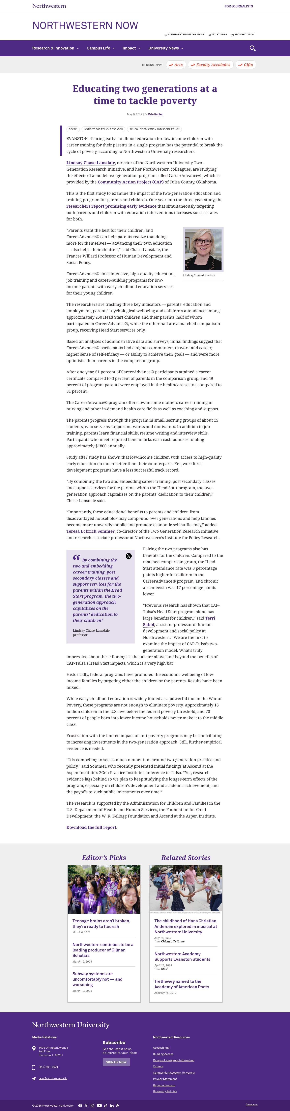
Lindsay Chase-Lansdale (90, 162)
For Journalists (239, 6)
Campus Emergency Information (173, 1060)
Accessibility (161, 1047)
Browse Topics (244, 35)
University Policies (165, 1091)
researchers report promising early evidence (111, 206)
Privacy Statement (165, 1079)
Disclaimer (252, 1105)
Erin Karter (155, 114)
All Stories (219, 35)
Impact (131, 48)
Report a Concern (164, 1085)
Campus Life (101, 48)
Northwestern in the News (186, 35)
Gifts (248, 64)
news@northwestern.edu (53, 1078)
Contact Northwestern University (174, 1072)
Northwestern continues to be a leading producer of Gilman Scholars (103, 950)
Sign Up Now (116, 1062)
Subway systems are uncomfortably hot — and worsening (97, 979)
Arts (178, 64)
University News (165, 48)
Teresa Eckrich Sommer (90, 531)
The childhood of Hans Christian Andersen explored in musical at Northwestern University (185, 926)
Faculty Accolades (213, 64)
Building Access (163, 1054)
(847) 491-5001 (48, 1067)
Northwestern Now (85, 26)
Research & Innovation (55, 48)
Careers (158, 1066)
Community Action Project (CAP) (131, 182)
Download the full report (91, 827)
